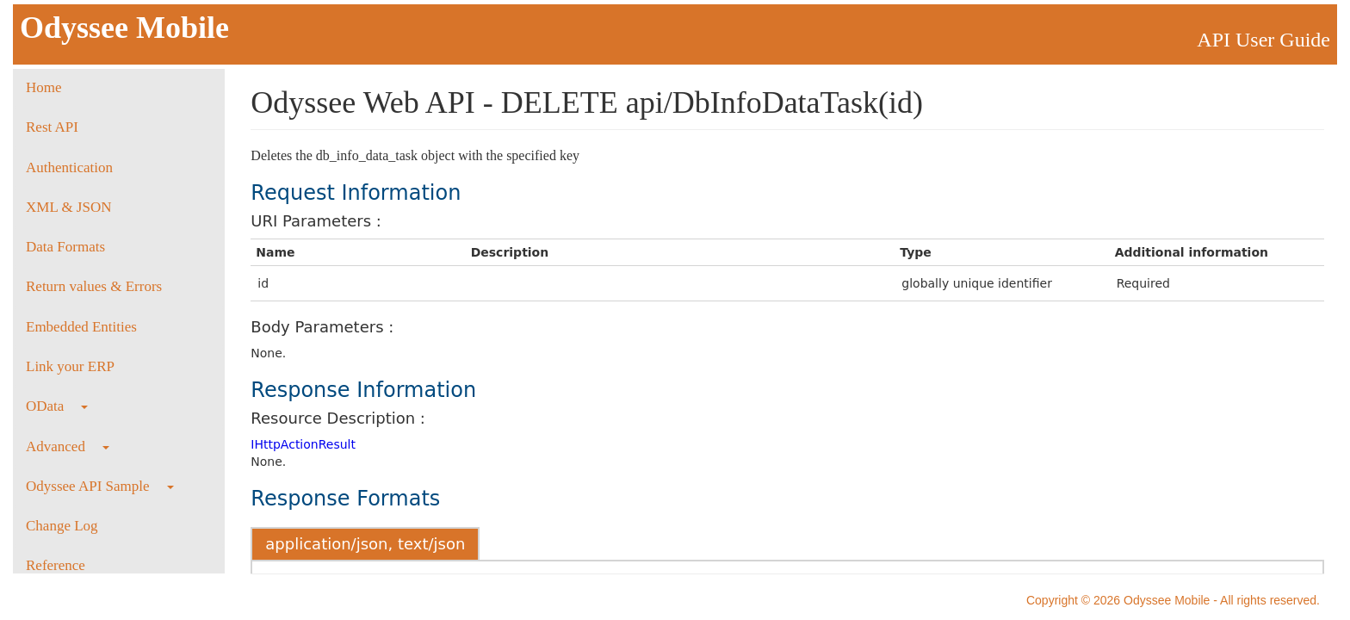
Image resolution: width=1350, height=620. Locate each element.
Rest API (52, 127)
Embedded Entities (81, 327)
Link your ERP (70, 366)
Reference (55, 565)
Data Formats (65, 247)
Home (44, 87)
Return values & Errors (94, 286)
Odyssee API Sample (100, 486)
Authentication (69, 167)
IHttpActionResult (303, 444)
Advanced (67, 446)
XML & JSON (69, 207)
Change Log (62, 526)
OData (57, 406)
